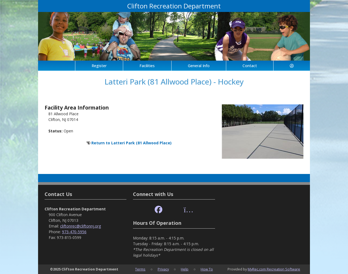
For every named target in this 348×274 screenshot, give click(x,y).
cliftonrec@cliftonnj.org (80, 226)
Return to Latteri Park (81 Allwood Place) (131, 142)
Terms (140, 269)
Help (184, 269)
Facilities (147, 65)
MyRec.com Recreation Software (274, 269)
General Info (199, 65)
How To (207, 269)
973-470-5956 (74, 231)
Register (99, 65)
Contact (250, 65)
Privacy (163, 269)
